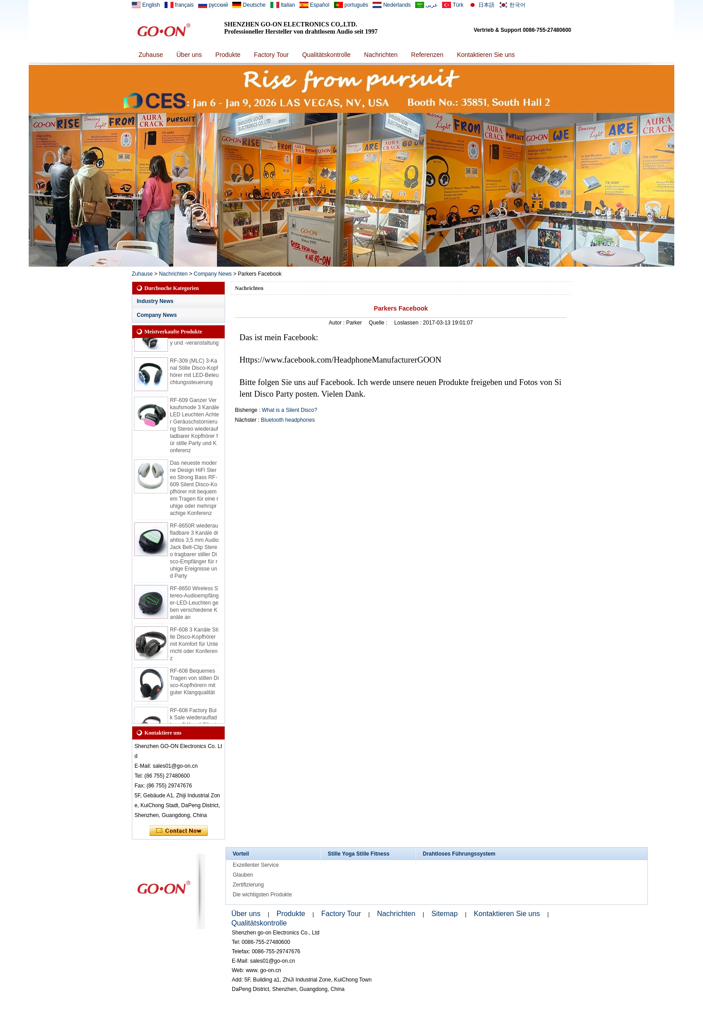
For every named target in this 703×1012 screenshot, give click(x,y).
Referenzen (427, 54)
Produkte (227, 54)
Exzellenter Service (256, 865)
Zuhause (151, 54)
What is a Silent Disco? (289, 410)
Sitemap (444, 913)
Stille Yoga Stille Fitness (359, 854)
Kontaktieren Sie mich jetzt (179, 831)
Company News (213, 274)
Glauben (243, 875)
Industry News (155, 301)
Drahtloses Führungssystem (459, 854)
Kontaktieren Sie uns (486, 54)
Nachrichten (381, 54)
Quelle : (379, 323)
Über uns (189, 54)
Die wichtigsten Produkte (262, 894)
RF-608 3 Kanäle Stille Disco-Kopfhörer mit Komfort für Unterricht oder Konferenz (194, 646)
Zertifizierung (248, 885)
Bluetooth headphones (288, 420)
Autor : (337, 323)
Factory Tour (271, 54)
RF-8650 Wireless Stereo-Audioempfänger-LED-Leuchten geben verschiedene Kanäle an (194, 605)
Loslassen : (408, 323)
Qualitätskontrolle (326, 54)
